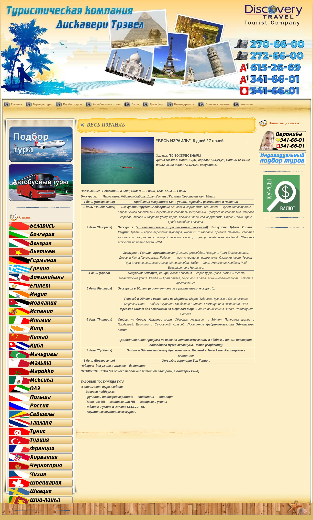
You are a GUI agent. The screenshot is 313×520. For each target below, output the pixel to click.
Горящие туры (42, 104)
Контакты (247, 104)
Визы (135, 104)
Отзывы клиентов (217, 104)
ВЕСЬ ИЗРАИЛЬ (106, 125)
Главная (16, 104)
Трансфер (156, 104)
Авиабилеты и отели (107, 104)
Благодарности (184, 104)
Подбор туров (72, 104)
